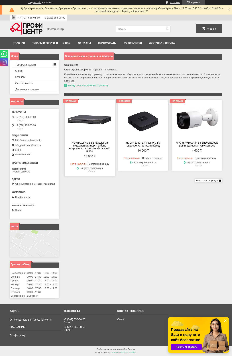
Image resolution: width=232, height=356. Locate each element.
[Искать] (167, 29)
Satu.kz (131, 349)
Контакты (84, 43)
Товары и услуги (43, 43)
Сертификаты (107, 43)
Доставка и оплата (162, 43)
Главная (19, 43)
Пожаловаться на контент (124, 352)
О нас (66, 43)
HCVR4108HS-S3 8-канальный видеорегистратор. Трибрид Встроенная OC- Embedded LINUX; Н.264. (89, 147)
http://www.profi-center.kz (28, 140)
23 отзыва (175, 2)
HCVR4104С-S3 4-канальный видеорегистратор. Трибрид (143, 144)
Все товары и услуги (207, 180)
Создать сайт (34, 2)
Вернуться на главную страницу (88, 85)
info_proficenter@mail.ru (28, 145)
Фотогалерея (133, 43)
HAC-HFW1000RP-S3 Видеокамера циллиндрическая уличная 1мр (196, 144)
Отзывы (20, 76)
